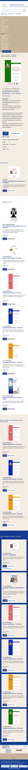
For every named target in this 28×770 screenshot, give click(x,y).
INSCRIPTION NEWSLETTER (6, 747)
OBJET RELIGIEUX (5, 35)
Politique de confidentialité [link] (14, 768)
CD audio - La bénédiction (9, 555)
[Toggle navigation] (2, 17)
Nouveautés (7, 51)
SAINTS (3, 41)
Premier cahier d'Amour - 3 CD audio (12, 293)
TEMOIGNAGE (4, 47)
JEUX (2, 32)
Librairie (2, 55)
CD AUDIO (3, 23)
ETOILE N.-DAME (5, 27)
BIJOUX (3, 21)
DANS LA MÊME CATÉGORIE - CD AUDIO (10, 536)
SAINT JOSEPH (4, 40)
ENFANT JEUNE (4, 26)
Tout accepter (5, 766)
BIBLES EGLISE (4, 20)
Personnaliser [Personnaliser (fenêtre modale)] (23, 766)
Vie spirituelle (13, 55)
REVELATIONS (4, 38)
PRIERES (3, 37)
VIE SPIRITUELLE (5, 49)
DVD (2, 24)
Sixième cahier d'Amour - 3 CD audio (12, 258)
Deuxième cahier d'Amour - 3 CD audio (12, 327)
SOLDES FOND (4, 46)
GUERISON (3, 30)
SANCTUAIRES (4, 43)
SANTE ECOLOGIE (5, 44)
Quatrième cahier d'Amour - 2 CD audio (8, 56)
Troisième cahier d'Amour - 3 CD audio (12, 362)
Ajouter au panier (15, 133)
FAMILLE (3, 29)
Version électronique (7, 568)
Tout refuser (14, 766)
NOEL (2, 33)
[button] (3, 71)
